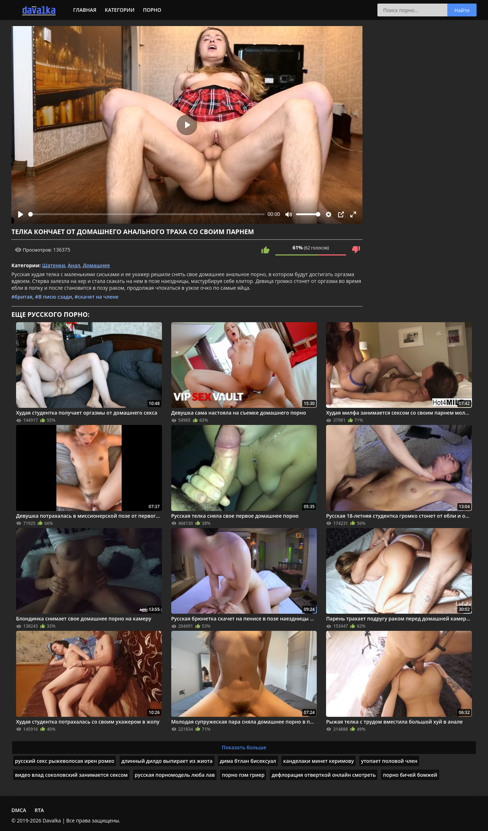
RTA (39, 810)
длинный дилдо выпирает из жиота (167, 760)
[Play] (20, 214)
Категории (119, 9)
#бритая (21, 296)
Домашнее (96, 265)
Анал (74, 265)
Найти (462, 10)
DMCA (18, 810)
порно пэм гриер (243, 774)
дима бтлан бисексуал (248, 760)
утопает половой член (389, 760)
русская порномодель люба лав (175, 774)
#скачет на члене (96, 296)
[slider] (146, 214)
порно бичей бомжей (410, 774)
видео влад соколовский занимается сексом (71, 774)
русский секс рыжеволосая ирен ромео (64, 760)
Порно (152, 9)
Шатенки (53, 265)
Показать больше (244, 747)
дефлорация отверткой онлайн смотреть (323, 774)
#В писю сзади (53, 296)
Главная (84, 9)
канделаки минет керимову (318, 760)
